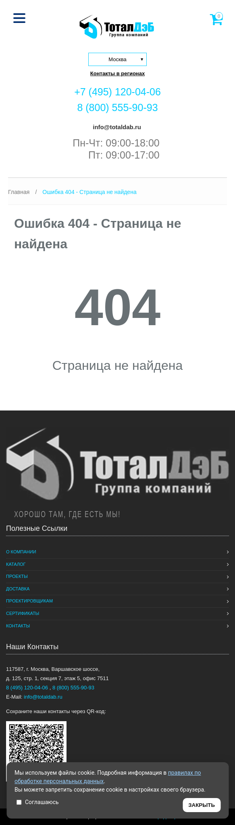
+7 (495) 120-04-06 (117, 92)
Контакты (18, 625)
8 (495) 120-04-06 (28, 688)
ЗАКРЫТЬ (201, 805)
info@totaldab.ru (116, 127)
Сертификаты (22, 613)
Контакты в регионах (117, 73)
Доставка (17, 588)
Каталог (16, 564)
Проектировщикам (29, 600)
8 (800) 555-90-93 (117, 107)
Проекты (17, 576)
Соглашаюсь (37, 802)
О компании (21, 551)
